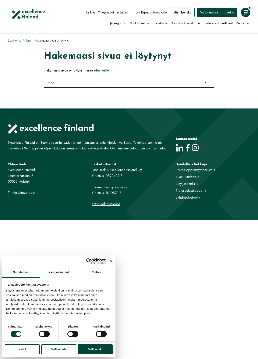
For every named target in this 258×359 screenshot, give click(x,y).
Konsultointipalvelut (183, 23)
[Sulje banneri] (111, 261)
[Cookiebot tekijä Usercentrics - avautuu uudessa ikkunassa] (89, 261)
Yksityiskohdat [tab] (58, 272)
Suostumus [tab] (21, 272)
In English (122, 12)
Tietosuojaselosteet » (191, 190)
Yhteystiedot (106, 12)
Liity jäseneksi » (187, 183)
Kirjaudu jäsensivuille (151, 12)
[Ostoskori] (245, 12)
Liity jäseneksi (182, 12)
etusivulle (101, 70)
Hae (91, 12)
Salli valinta (59, 349)
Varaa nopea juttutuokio (217, 12)
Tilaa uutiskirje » (187, 176)
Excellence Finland (19, 40)
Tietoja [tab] (96, 272)
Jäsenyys (115, 23)
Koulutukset (137, 23)
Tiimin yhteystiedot (21, 192)
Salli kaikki (95, 349)
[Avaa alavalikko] (124, 23)
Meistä (240, 23)
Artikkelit (227, 23)
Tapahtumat (161, 23)
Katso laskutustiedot (106, 204)
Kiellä (22, 349)
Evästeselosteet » (188, 197)
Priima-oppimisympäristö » (195, 169)
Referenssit (212, 23)
